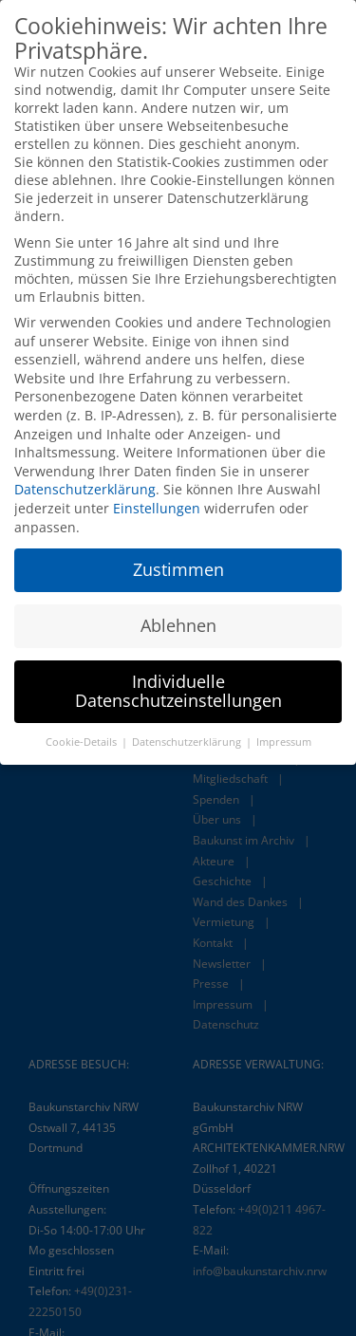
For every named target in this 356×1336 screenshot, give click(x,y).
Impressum (283, 733)
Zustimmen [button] (178, 561)
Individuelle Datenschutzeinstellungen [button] (178, 683)
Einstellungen (156, 501)
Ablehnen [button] (178, 617)
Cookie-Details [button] (83, 733)
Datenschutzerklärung (85, 482)
